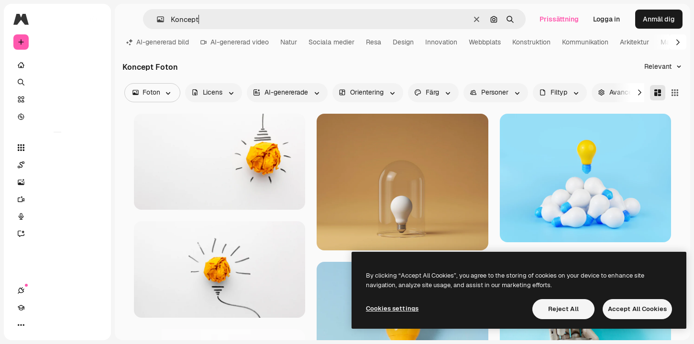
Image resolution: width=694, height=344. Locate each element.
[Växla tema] (55, 325)
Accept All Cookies (637, 309)
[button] (156, 19)
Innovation (441, 42)
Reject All (563, 309)
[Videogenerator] (57, 199)
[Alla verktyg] (57, 147)
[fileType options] (560, 92)
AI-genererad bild (157, 42)
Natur (288, 42)
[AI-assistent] (57, 233)
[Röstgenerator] (57, 216)
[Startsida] (57, 65)
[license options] (213, 92)
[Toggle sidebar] (93, 19)
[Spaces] (57, 164)
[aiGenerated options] (287, 92)
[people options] (495, 92)
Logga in (606, 19)
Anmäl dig (659, 19)
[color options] (433, 92)
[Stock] (57, 99)
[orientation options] (367, 92)
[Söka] (57, 82)
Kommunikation (585, 42)
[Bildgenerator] (57, 182)
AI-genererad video (234, 42)
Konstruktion (531, 42)
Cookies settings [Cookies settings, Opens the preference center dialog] (392, 308)
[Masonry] (657, 92)
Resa (373, 42)
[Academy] (38, 325)
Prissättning (559, 19)
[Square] (675, 92)
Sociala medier (331, 42)
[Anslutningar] (21, 325)
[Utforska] (57, 116)
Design (403, 42)
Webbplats (485, 42)
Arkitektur (634, 42)
